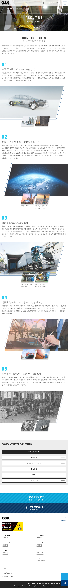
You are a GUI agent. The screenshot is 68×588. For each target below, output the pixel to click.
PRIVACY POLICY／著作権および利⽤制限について (47, 583)
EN (61, 3)
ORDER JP (46, 3)
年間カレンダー (8, 576)
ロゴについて (8, 573)
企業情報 (9, 10)
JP (57, 3)
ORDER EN (52, 3)
